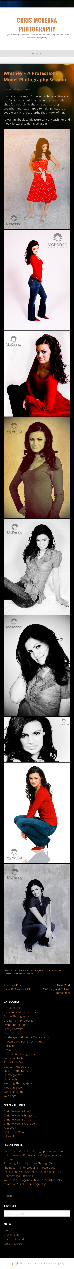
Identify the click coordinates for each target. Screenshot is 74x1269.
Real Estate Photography (19, 1054)
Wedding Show (13, 1088)
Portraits (9, 1046)
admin (9, 89)
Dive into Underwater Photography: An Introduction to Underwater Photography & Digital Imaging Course (36, 1155)
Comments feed (14, 1239)
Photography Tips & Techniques (24, 1042)
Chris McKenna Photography (37, 27)
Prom (7, 1050)
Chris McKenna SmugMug (20, 1116)
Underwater (11, 1079)
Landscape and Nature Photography (27, 1037)
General (9, 1033)
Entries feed (11, 1235)
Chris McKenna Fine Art (18, 1111)
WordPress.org (13, 1244)
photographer (16, 971)
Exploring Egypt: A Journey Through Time (29, 1163)
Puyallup (8, 973)
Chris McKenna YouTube (19, 1124)
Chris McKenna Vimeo (17, 1120)
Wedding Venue (14, 1092)
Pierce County (46, 971)
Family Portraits (13, 1029)
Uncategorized (13, 1075)
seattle (17, 973)
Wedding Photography (18, 1083)
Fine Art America (14, 1132)
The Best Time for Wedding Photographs (29, 1168)
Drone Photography (16, 1016)
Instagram (10, 1136)
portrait (58, 971)
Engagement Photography (20, 1021)
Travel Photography (16, 1071)
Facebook (10, 1128)
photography (31, 971)
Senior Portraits (13, 1058)
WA (32, 973)
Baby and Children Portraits (21, 1012)
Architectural (12, 1008)
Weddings (10, 1096)
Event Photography (16, 1025)
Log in (7, 1230)
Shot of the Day (13, 1062)
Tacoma (26, 973)
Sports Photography (16, 1067)
